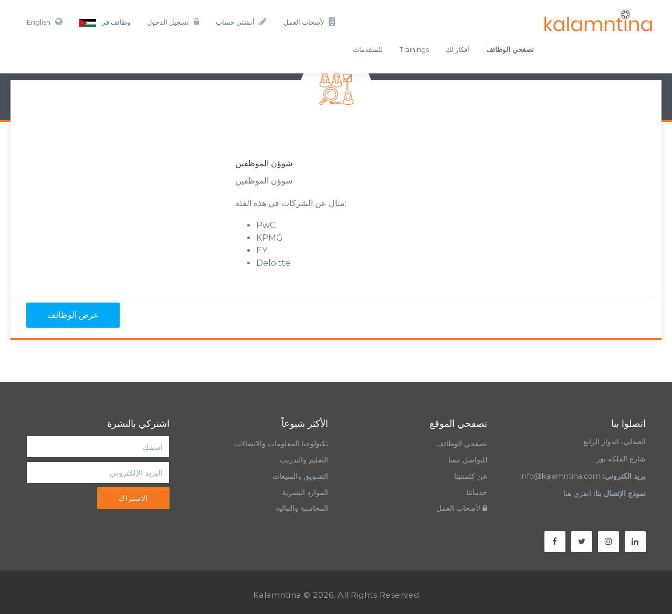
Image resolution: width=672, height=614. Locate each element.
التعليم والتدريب (304, 460)
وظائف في (104, 22)
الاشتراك (133, 498)
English (44, 21)
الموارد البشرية (305, 492)
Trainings (414, 49)
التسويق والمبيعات (300, 476)
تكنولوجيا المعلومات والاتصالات (280, 443)
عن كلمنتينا (470, 476)
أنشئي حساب (241, 21)
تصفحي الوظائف (461, 443)
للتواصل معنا (467, 460)
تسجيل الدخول (173, 21)
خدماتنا (476, 492)
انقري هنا (577, 493)
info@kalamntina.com (560, 476)
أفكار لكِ (457, 49)
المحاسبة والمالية (302, 508)
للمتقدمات (368, 49)
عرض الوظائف (73, 315)
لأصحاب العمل (310, 21)
